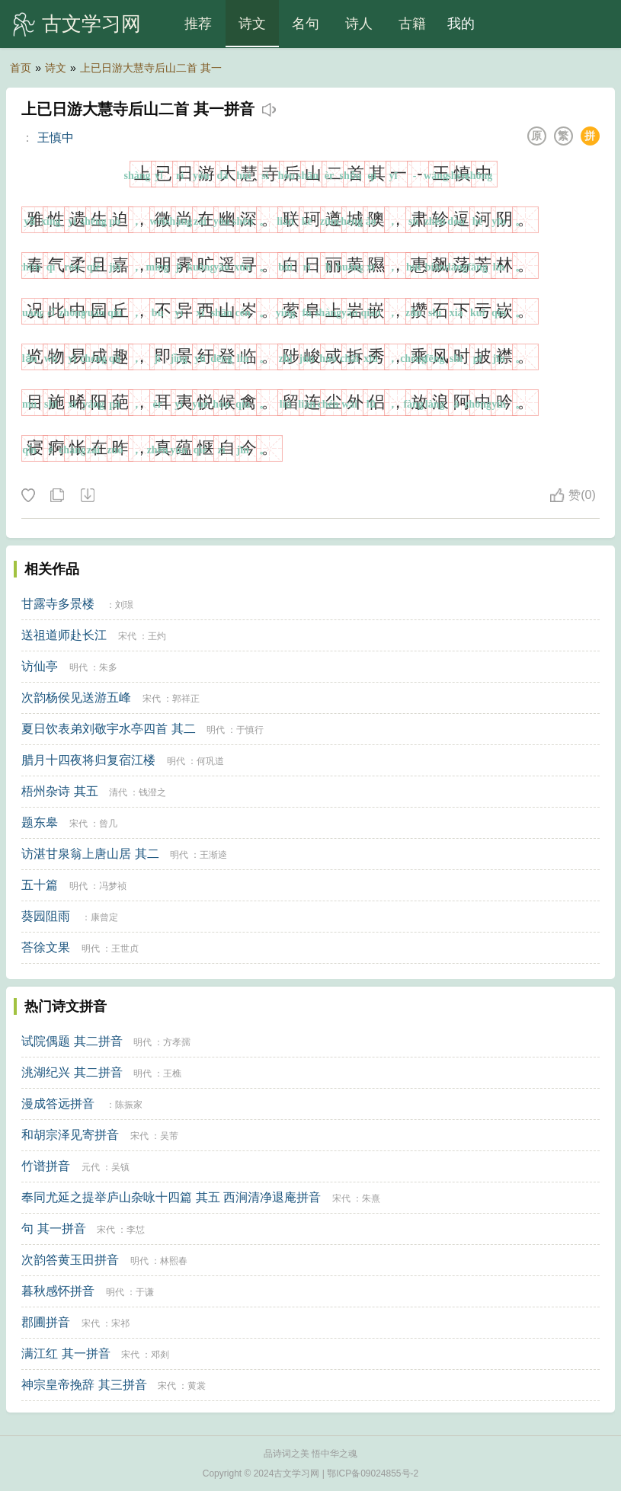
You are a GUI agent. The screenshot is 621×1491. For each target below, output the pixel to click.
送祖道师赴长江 (64, 635)
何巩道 (210, 761)
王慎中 (55, 137)
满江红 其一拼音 (65, 1353)
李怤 (135, 1229)
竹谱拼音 (45, 1166)
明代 (78, 667)
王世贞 (125, 948)
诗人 (359, 23)
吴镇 (120, 1167)
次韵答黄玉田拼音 (70, 1259)
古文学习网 (91, 23)
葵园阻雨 (45, 916)
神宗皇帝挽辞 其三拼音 (83, 1384)
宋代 (127, 636)
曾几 (108, 823)
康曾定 (104, 917)
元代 (91, 1167)
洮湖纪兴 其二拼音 (71, 1072)
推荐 (198, 23)
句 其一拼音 (53, 1228)
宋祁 (120, 1323)
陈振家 (128, 1104)
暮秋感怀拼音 (57, 1291)
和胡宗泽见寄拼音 (70, 1134)
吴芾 (169, 1136)
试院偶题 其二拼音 (71, 1041)
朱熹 (371, 1198)
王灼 (157, 636)
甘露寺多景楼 (57, 603)
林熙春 (173, 1261)
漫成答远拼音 (57, 1103)
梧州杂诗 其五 (59, 791)
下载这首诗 (86, 496)
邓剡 (160, 1354)
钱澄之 (152, 792)
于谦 (145, 1292)
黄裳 (196, 1386)
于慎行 (250, 730)
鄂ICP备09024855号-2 (372, 1473)
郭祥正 (186, 698)
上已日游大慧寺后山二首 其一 (151, 68)
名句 (305, 23)
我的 (461, 23)
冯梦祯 (112, 886)
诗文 (252, 23)
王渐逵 (213, 854)
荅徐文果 (45, 947)
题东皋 (39, 822)
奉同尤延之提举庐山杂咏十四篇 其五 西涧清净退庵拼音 (171, 1197)
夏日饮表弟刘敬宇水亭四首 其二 (108, 728)
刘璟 (124, 605)
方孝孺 (176, 1042)
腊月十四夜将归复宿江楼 (88, 759)
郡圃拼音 (45, 1322)
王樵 (172, 1073)
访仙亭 (39, 666)
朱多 (108, 667)
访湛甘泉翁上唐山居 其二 (89, 853)
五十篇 (39, 884)
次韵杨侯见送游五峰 (76, 697)
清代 (118, 792)
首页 (20, 68)
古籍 (412, 23)
